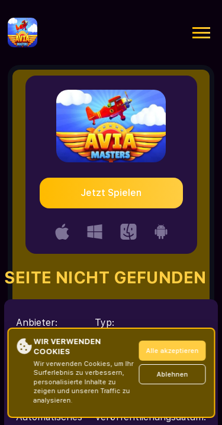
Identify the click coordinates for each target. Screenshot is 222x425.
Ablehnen (172, 374)
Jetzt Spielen (111, 192)
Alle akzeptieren (172, 351)
